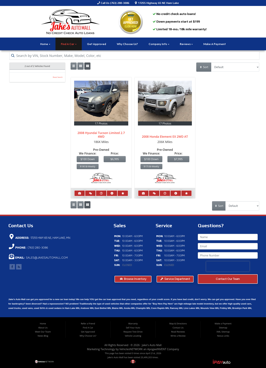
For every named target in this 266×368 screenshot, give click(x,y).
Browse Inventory (133, 279)
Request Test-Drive (133, 331)
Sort (204, 67)
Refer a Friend (88, 323)
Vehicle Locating (133, 335)
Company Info (159, 44)
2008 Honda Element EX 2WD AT (165, 136)
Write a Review (178, 335)
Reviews (186, 44)
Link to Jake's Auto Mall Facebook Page (12, 267)
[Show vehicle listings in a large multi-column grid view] (80, 66)
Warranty (133, 323)
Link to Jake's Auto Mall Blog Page (19, 267)
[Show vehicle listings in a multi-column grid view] (87, 66)
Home (45, 44)
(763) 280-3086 (37, 247)
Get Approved (96, 44)
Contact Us (178, 327)
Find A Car (69, 44)
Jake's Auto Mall (152, 345)
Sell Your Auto (133, 327)
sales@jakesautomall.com (47, 257)
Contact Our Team (228, 279)
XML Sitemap (223, 331)
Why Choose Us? (127, 44)
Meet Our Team (43, 331)
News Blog (43, 335)
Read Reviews (178, 331)
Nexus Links (223, 335)
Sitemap (223, 327)
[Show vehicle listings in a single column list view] (74, 66)
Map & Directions (178, 323)
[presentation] (228, 266)
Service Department (175, 279)
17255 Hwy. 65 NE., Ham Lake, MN (50, 237)
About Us (43, 327)
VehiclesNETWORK (131, 349)
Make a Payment (214, 44)
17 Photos (101, 123)
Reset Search (58, 77)
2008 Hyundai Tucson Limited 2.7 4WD (101, 135)
